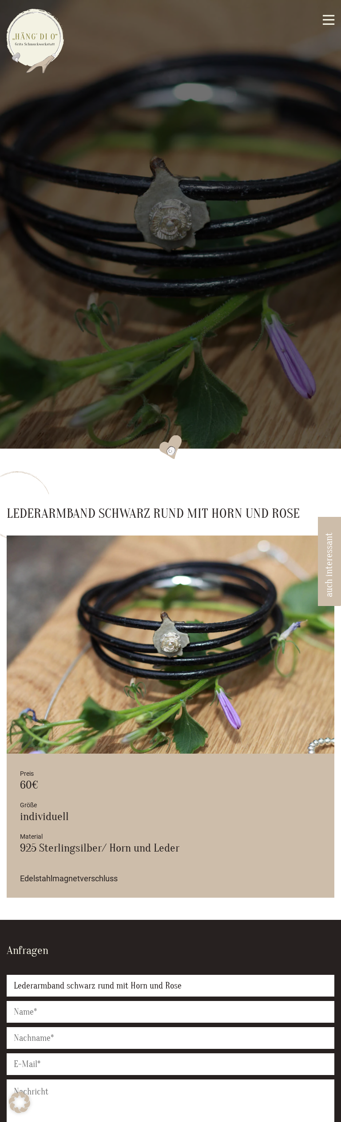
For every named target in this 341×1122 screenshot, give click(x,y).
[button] (19, 1102)
